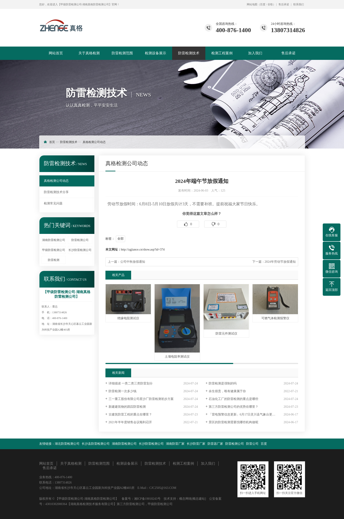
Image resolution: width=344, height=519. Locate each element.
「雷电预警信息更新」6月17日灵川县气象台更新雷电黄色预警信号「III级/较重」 (253, 414)
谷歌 (270, 4)
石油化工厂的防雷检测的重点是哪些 (233, 399)
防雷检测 (53, 260)
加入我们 (255, 53)
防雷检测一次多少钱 (122, 391)
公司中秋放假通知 (132, 261)
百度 (262, 4)
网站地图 (252, 4)
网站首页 (56, 53)
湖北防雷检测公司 (67, 443)
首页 (52, 142)
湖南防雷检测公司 (53, 240)
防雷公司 (252, 443)
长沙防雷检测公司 (79, 250)
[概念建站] (199, 498)
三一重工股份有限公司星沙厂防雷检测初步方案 (141, 399)
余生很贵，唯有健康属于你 (227, 391)
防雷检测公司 (80, 240)
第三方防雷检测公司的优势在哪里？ (233, 406)
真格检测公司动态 (94, 142)
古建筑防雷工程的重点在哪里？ (130, 414)
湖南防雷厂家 (175, 443)
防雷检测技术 (188, 53)
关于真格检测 (89, 53)
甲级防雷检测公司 (53, 250)
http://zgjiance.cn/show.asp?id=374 (143, 249)
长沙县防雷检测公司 (96, 443)
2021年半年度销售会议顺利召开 (130, 422)
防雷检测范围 (122, 53)
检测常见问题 (53, 203)
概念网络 (185, 498)
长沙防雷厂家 (196, 443)
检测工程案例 (222, 53)
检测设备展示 (155, 53)
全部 (120, 238)
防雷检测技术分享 (56, 192)
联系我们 (298, 4)
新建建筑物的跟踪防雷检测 (127, 406)
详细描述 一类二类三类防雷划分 (131, 383)
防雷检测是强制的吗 (223, 383)
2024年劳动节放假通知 (280, 261)
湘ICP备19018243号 (147, 498)
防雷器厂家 (215, 443)
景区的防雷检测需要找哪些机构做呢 (233, 422)
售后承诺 (283, 4)
